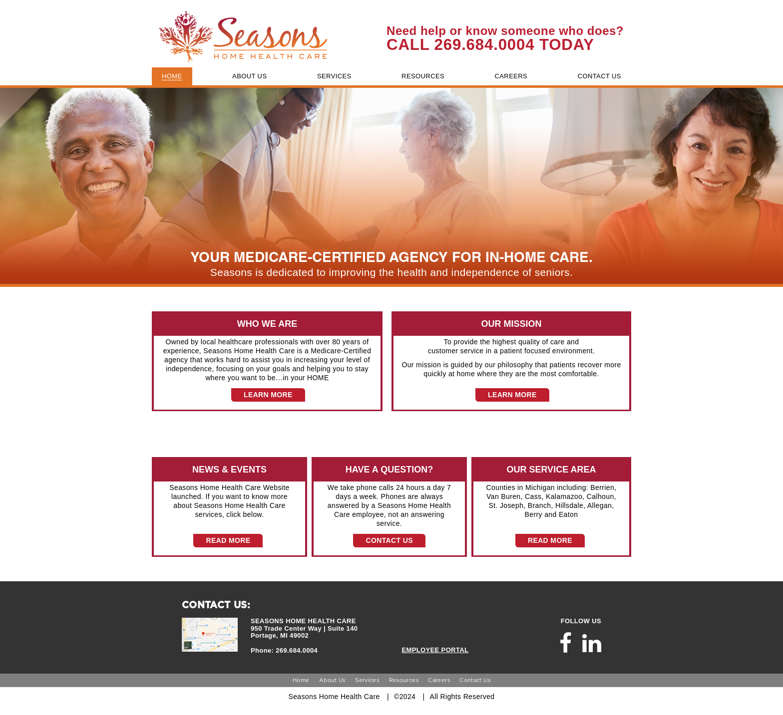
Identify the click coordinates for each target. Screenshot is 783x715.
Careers (439, 680)
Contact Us (474, 680)
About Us (332, 680)
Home (301, 680)
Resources (403, 680)
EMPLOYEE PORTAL (434, 650)
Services (367, 680)
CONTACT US (389, 540)
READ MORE (228, 540)
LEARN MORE (268, 395)
